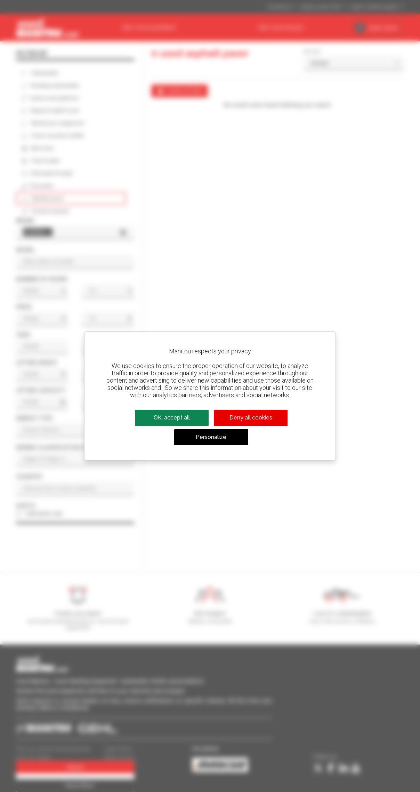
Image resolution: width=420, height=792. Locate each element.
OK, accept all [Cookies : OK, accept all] (172, 417)
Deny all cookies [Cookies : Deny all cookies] (250, 417)
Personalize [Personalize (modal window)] (211, 437)
